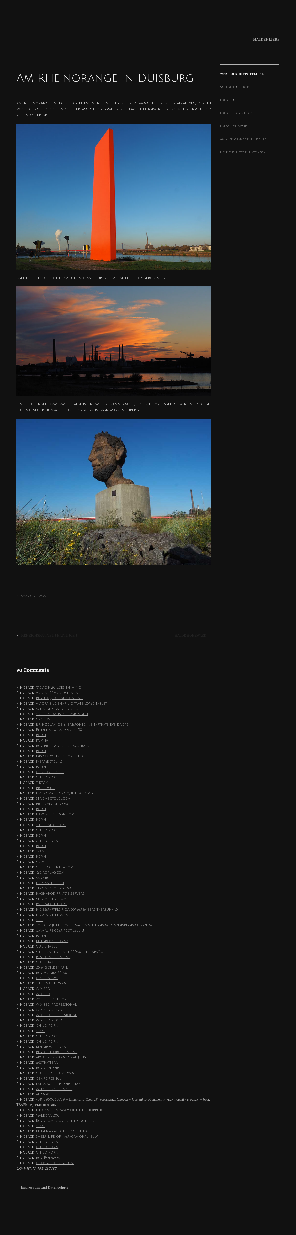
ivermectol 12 (49, 761)
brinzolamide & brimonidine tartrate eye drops (82, 724)
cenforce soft (50, 772)
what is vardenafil (54, 1089)
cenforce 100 (49, 1078)
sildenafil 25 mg (52, 983)
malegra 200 (47, 1115)
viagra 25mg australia (57, 693)
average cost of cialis (57, 709)
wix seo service (50, 1010)
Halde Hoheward (190, 635)
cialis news (47, 978)
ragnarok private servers (60, 893)
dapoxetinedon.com (55, 814)
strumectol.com (51, 899)
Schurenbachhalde (235, 87)
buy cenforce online (56, 1052)
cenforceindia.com (54, 867)
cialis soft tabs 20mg (56, 1073)
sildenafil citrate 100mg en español (70, 952)
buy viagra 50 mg (52, 973)
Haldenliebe (266, 39)
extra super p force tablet (61, 1084)
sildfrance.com (51, 825)
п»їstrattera (47, 1062)
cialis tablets (48, 962)
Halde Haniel (230, 100)
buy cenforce (49, 1068)
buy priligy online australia (63, 746)
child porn (47, 777)
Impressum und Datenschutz (45, 1187)
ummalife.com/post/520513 (60, 930)
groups (43, 719)
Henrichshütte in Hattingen (49, 635)
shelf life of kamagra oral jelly (67, 1136)
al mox (42, 1094)
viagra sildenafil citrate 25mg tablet (71, 703)
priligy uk (45, 788)
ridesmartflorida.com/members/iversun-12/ (77, 909)
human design (50, 883)
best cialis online (53, 957)
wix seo (43, 989)
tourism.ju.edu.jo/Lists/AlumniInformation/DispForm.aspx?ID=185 (96, 925)
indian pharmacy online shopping (70, 1110)
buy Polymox (48, 1158)
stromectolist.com (53, 888)
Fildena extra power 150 (59, 730)
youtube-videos (51, 999)
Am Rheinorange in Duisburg (243, 139)
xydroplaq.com (50, 872)
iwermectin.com (51, 904)
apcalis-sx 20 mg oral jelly (61, 1057)
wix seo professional (56, 1004)
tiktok (42, 783)
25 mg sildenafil (52, 967)
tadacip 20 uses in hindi (59, 687)
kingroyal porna (52, 941)
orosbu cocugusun (55, 1163)
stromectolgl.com (53, 798)
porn (41, 735)
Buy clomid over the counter (65, 1121)
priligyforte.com (52, 804)
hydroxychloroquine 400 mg (64, 793)
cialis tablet (47, 946)
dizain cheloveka (52, 915)
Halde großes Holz (236, 113)
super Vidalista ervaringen (62, 714)
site (39, 920)
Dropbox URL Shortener (59, 756)
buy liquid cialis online (59, 698)
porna (42, 740)
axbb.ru (43, 878)
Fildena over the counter (61, 1131)
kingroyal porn (51, 1047)
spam (40, 851)
